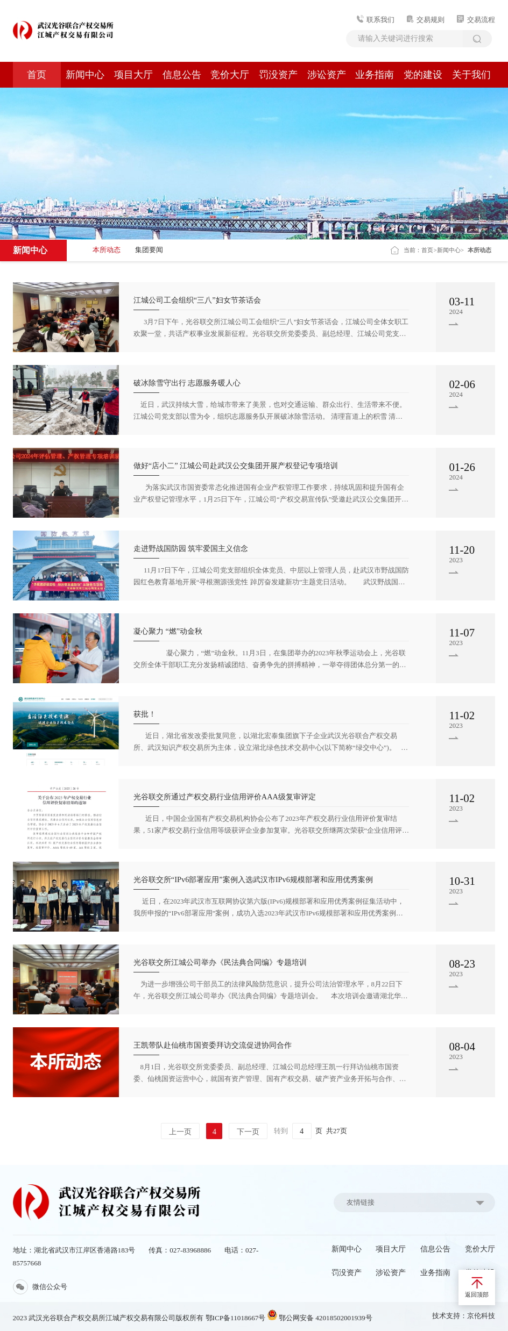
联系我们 (375, 20)
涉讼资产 (326, 74)
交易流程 (476, 20)
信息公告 (182, 74)
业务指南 (374, 74)
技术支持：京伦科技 (463, 1316)
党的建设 (423, 74)
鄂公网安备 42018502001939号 (319, 1318)
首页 (36, 74)
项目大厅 (133, 74)
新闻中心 (85, 74)
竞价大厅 (229, 74)
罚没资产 (278, 74)
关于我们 (471, 74)
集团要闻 (149, 250)
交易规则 (425, 20)
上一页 (180, 1131)
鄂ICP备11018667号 (236, 1318)
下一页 (248, 1131)
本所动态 (107, 250)
